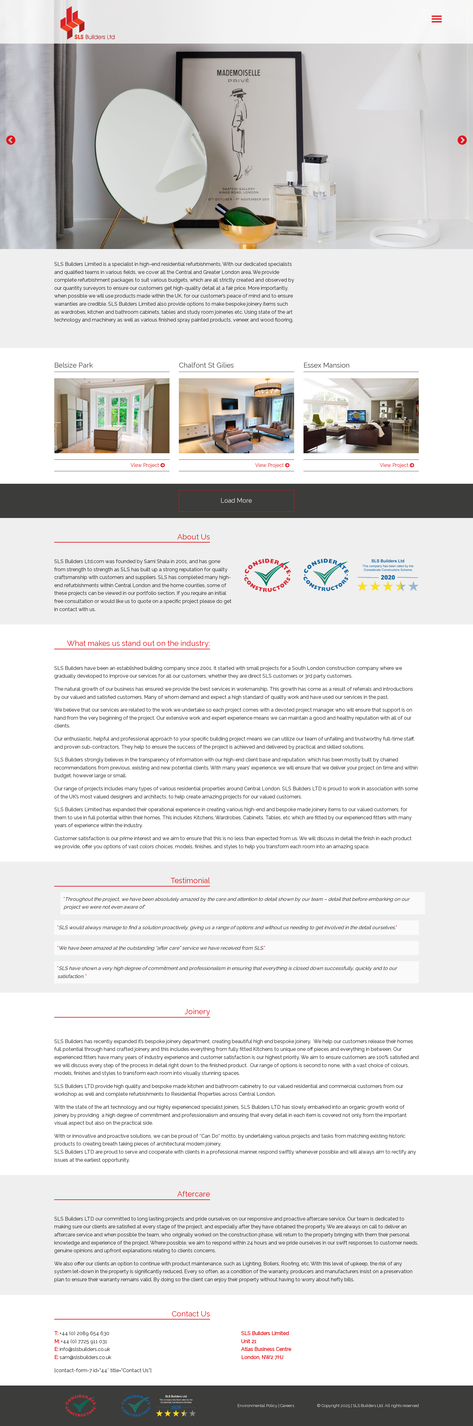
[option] (236, 124)
